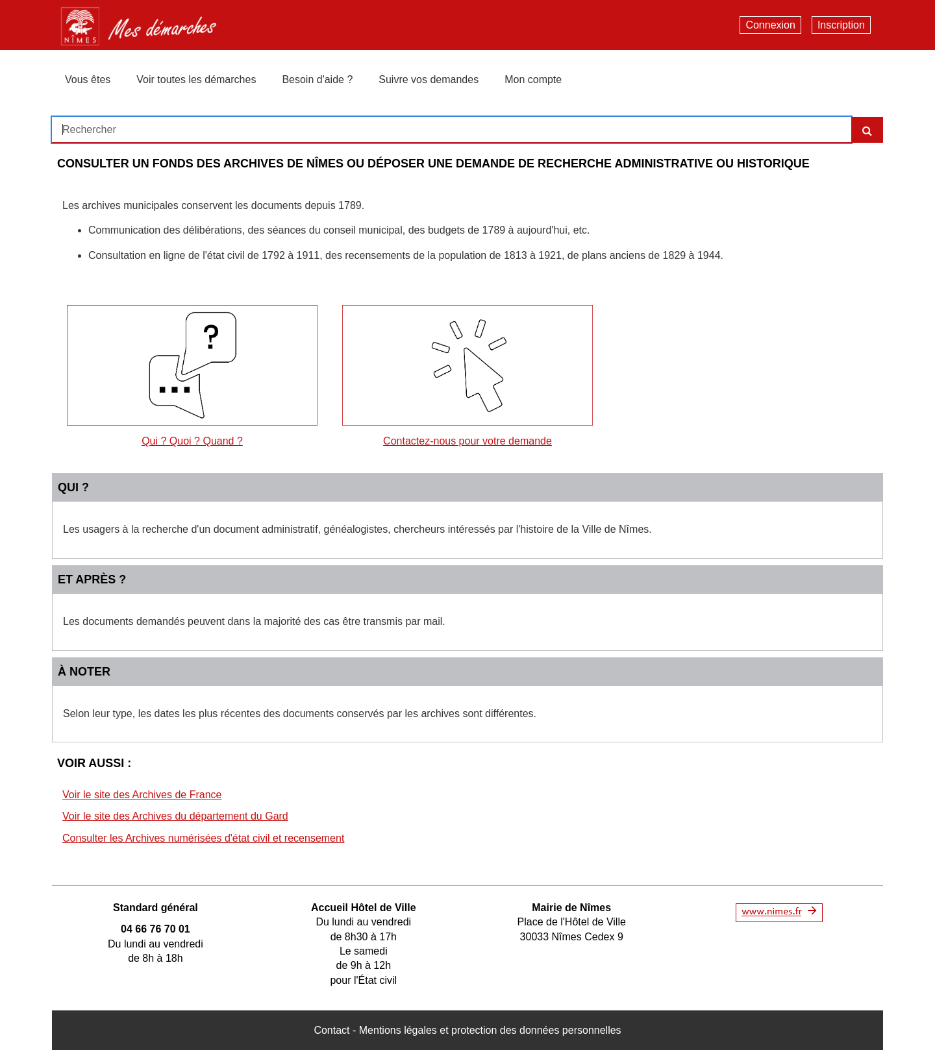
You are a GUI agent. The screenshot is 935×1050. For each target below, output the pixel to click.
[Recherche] (867, 130)
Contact (331, 1030)
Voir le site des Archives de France (141, 794)
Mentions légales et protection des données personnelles (490, 1030)
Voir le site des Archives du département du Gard (175, 816)
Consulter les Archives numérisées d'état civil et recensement (203, 838)
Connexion (770, 25)
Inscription (841, 25)
